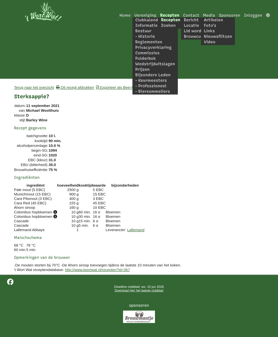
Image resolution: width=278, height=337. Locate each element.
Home (125, 15)
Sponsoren (229, 15)
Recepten (169, 15)
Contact (191, 15)
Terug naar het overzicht (34, 87)
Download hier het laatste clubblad (139, 290)
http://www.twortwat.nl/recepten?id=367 (97, 270)
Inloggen (253, 15)
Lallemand (135, 230)
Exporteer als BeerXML (117, 87)
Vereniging (145, 15)
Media (209, 15)
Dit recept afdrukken (75, 87)
